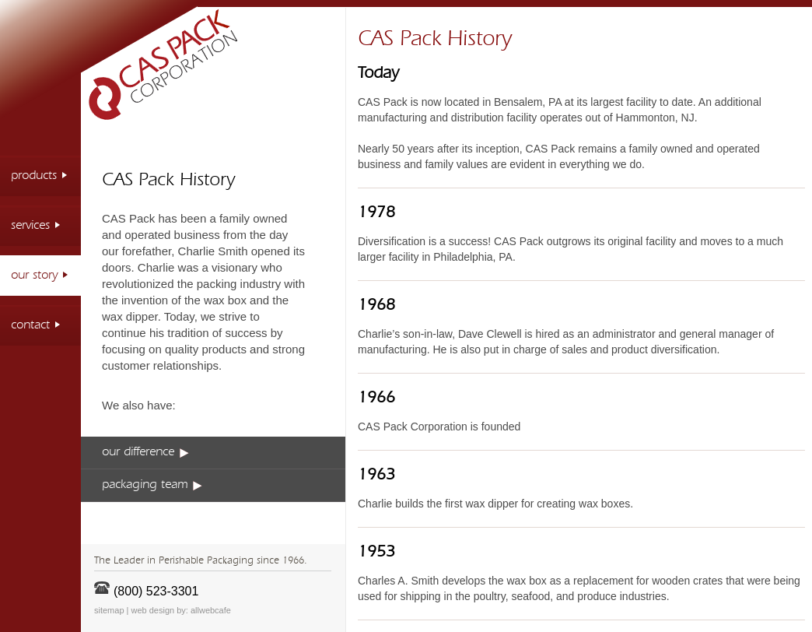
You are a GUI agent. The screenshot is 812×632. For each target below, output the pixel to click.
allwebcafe (211, 610)
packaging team (152, 485)
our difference (145, 452)
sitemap (109, 610)
